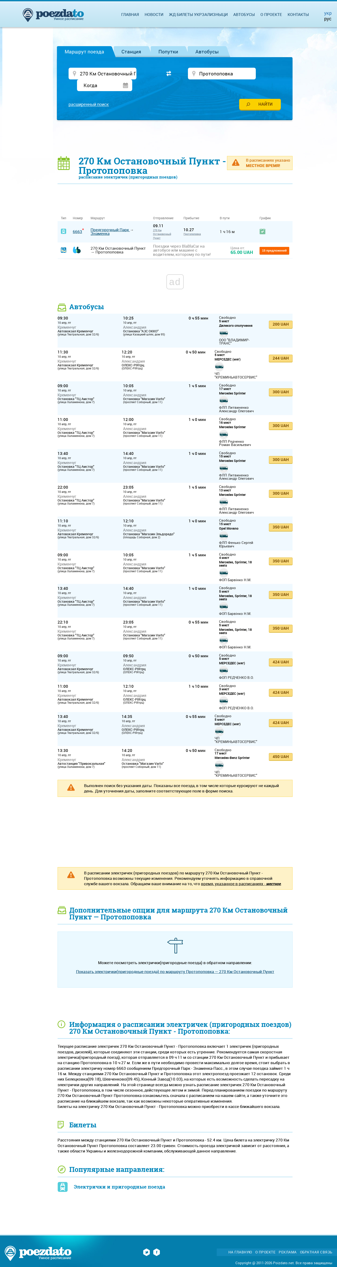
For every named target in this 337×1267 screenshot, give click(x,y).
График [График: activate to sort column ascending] (265, 208)
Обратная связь (316, 1242)
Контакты (298, 14)
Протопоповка (192, 224)
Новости (154, 14)
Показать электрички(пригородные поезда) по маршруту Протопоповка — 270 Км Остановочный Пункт (175, 961)
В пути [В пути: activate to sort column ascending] (225, 208)
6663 (77, 221)
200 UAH (281, 314)
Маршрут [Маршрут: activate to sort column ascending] (98, 208)
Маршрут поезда (84, 51)
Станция (131, 51)
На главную (240, 1242)
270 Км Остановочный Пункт (162, 223)
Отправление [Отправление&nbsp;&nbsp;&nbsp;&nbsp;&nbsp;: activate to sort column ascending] (165, 208)
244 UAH (281, 347)
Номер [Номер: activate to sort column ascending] (78, 208)
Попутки (168, 51)
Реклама (288, 1242)
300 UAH (281, 381)
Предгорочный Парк (110, 219)
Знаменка (100, 223)
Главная (130, 14)
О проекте (271, 14)
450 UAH (281, 746)
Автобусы (207, 51)
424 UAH (281, 651)
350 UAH (281, 517)
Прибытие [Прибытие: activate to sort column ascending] (191, 208)
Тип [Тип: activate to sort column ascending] (63, 208)
